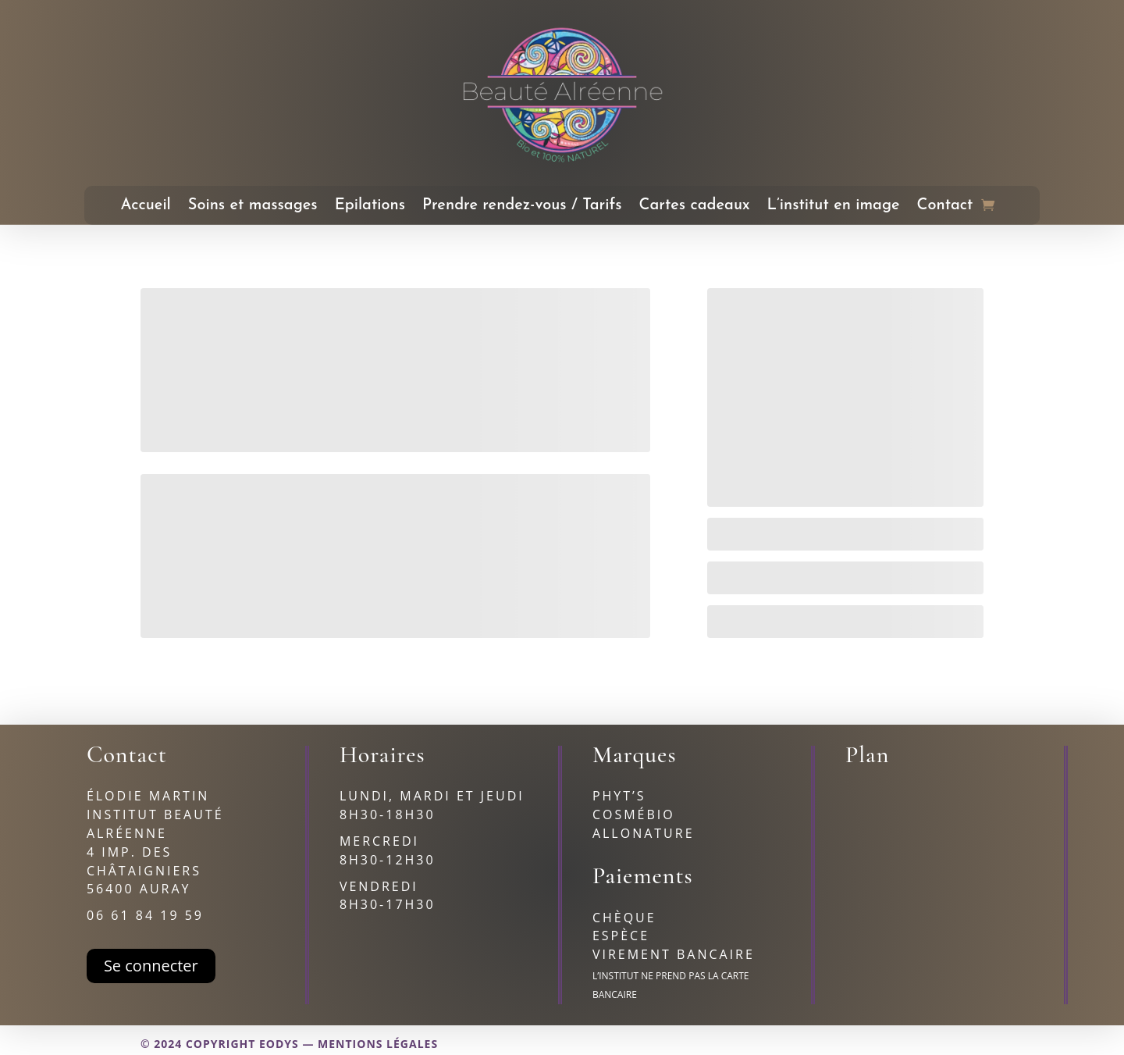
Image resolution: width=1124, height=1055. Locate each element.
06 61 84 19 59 (145, 915)
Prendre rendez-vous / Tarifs (522, 206)
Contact (945, 206)
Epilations (370, 206)
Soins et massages (253, 206)
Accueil (146, 206)
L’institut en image (833, 206)
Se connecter (151, 965)
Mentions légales (378, 1043)
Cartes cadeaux (694, 206)
